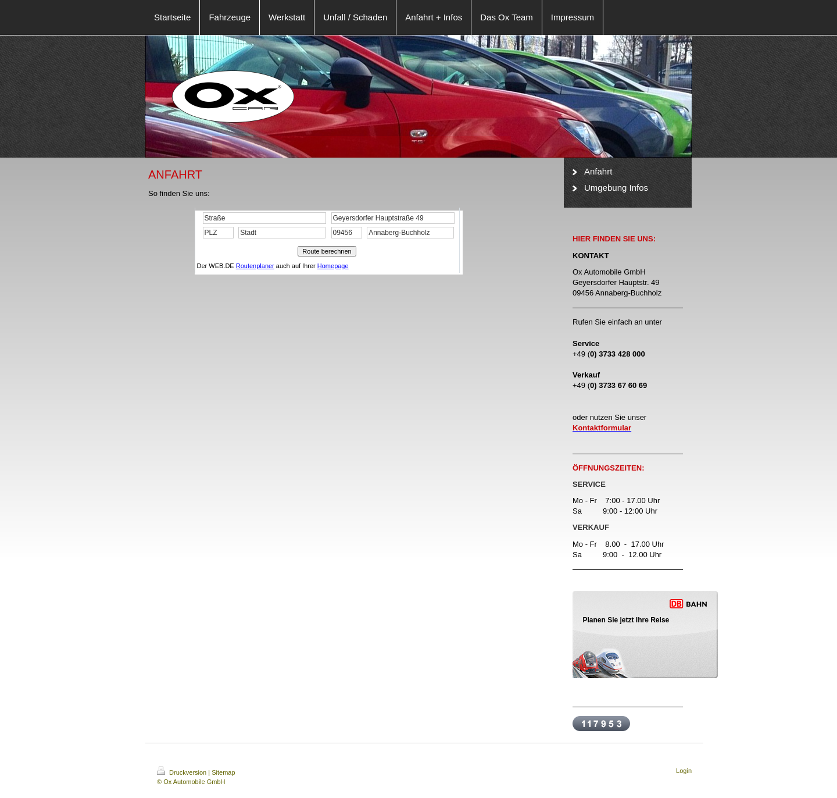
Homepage (333, 265)
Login (684, 770)
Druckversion (182, 772)
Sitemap (223, 772)
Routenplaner (255, 265)
